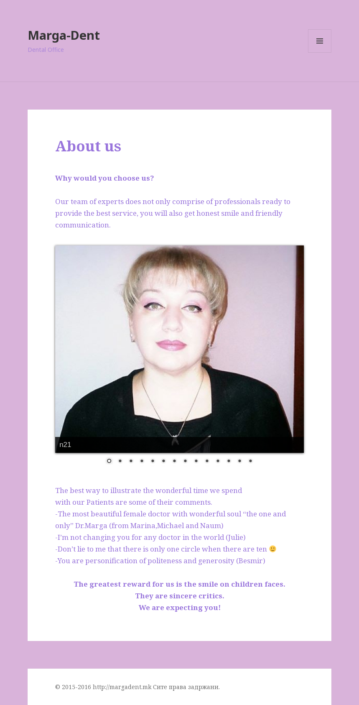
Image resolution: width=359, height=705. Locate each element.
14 (250, 461)
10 (206, 461)
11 (217, 461)
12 (228, 461)
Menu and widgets (319, 52)
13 (239, 461)
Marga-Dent (64, 35)
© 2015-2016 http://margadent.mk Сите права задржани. (137, 687)
